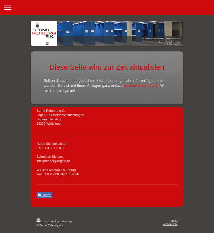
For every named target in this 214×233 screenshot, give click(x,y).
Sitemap (66, 221)
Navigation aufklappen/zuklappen (107, 7)
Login (174, 220)
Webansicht (170, 224)
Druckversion (48, 221)
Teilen (44, 195)
